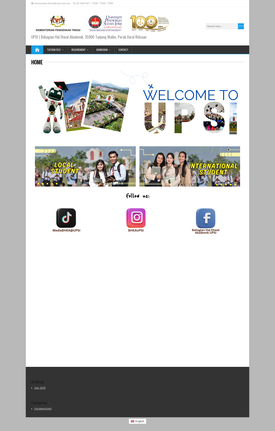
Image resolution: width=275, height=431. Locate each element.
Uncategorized (42, 408)
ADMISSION (102, 50)
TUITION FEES (54, 50)
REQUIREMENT (78, 50)
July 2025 (40, 387)
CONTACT (123, 50)
